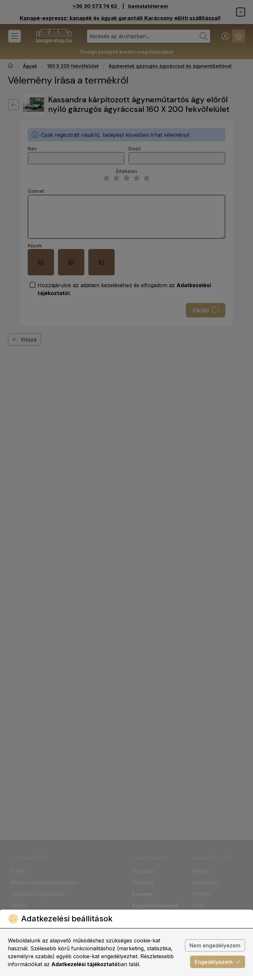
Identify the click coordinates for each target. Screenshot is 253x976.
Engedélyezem (217, 962)
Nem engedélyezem (214, 945)
